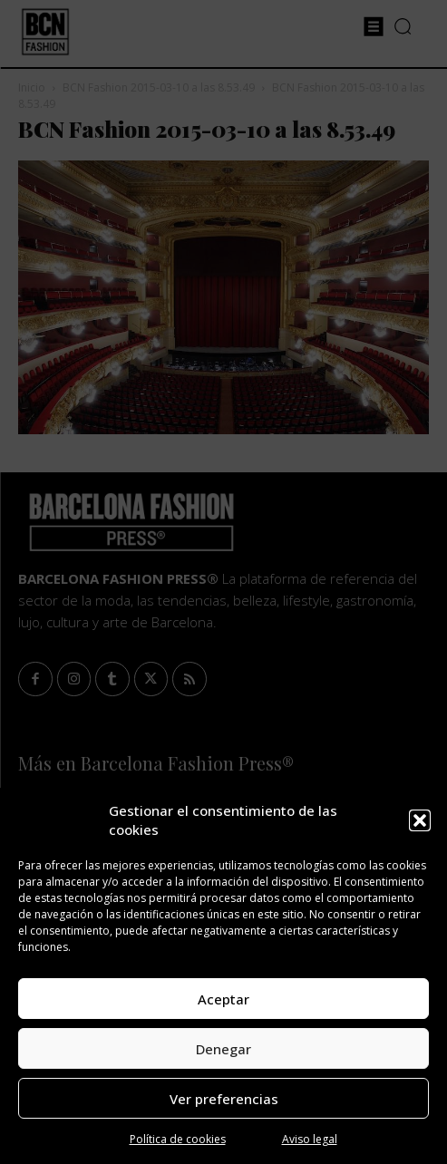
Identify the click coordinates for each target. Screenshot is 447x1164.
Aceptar (223, 999)
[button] (420, 820)
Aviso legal (309, 1139)
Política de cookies (178, 1139)
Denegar (223, 1049)
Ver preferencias (224, 1099)
